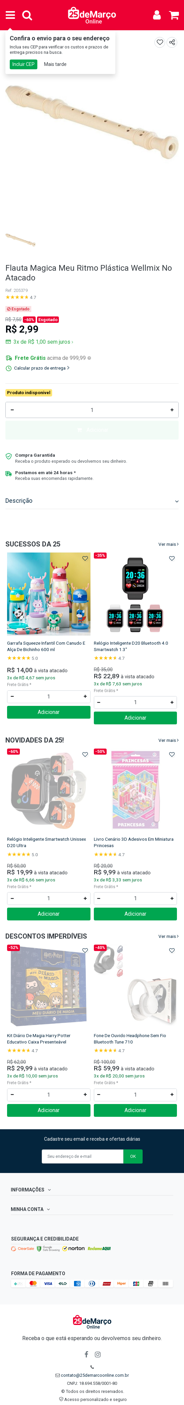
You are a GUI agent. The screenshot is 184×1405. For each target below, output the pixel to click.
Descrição (92, 500)
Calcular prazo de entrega (42, 368)
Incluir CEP (23, 64)
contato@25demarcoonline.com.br (95, 1375)
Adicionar (92, 430)
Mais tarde (55, 64)
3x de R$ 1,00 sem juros (42, 342)
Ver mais (167, 544)
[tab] (92, 501)
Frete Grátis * (19, 684)
